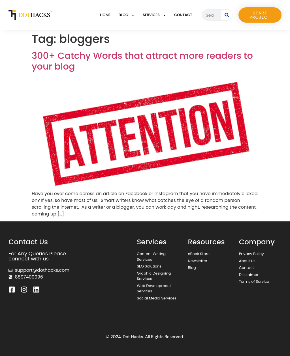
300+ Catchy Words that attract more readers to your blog (142, 61)
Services (154, 15)
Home (105, 15)
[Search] (227, 15)
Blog (127, 15)
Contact (183, 15)
